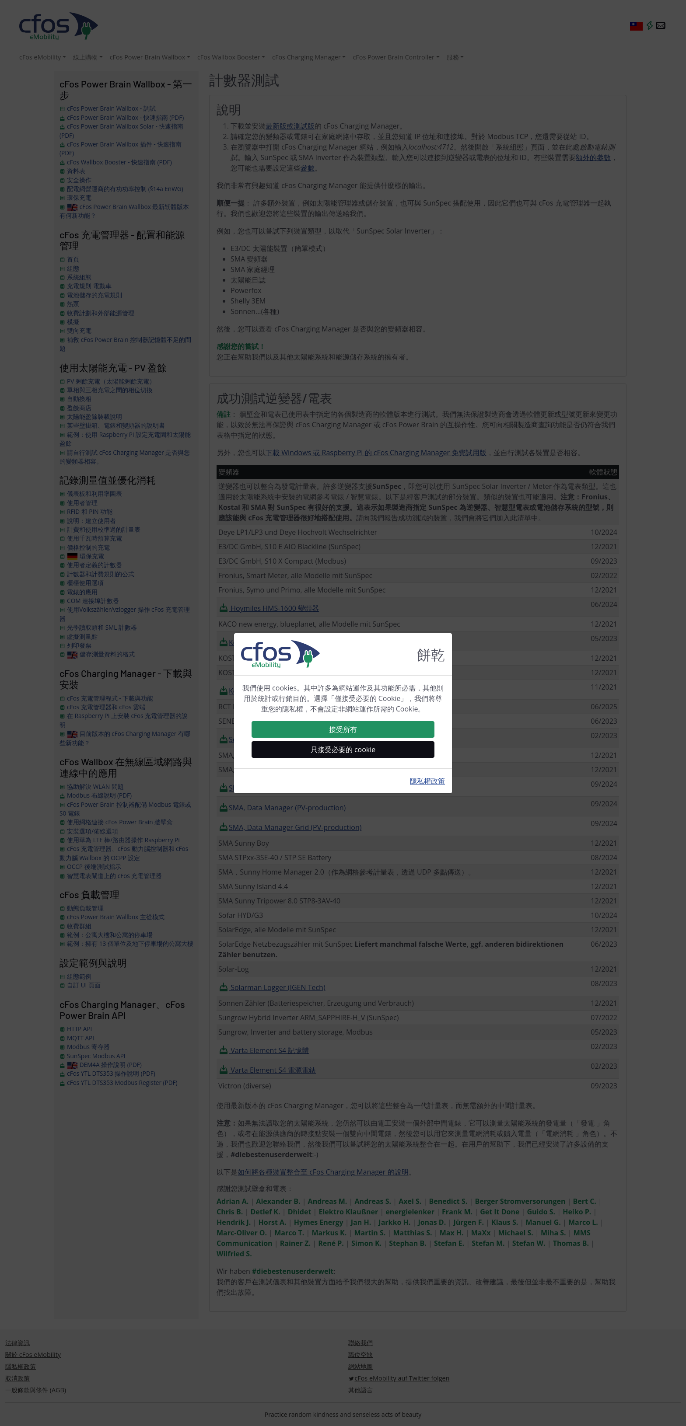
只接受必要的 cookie (343, 749)
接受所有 (343, 729)
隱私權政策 (427, 781)
